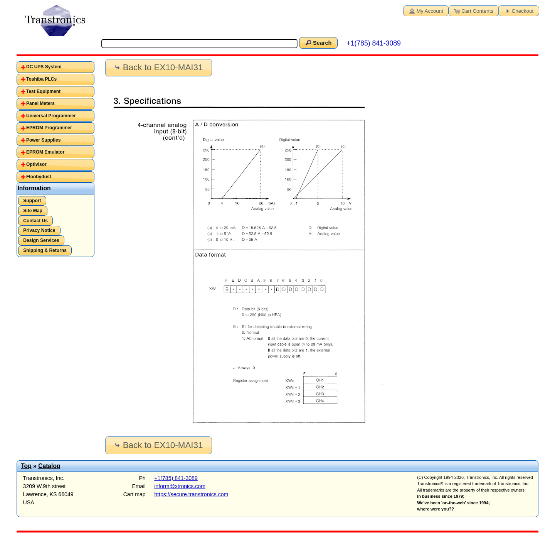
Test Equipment (43, 91)
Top (26, 466)
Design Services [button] (41, 240)
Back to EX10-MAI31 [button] (158, 67)
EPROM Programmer (49, 127)
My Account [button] (425, 10)
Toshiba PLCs (41, 79)
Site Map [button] (32, 210)
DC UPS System (43, 66)
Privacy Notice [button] (39, 230)
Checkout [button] (518, 10)
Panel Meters (40, 103)
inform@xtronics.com (179, 486)
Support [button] (32, 200)
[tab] (56, 67)
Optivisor (36, 164)
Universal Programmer (51, 115)
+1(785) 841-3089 (373, 43)
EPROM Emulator (45, 152)
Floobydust (38, 176)
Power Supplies (43, 140)
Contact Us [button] (35, 220)
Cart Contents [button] (472, 10)
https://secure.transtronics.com (191, 494)
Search (318, 42)
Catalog (49, 466)
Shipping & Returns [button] (45, 250)
